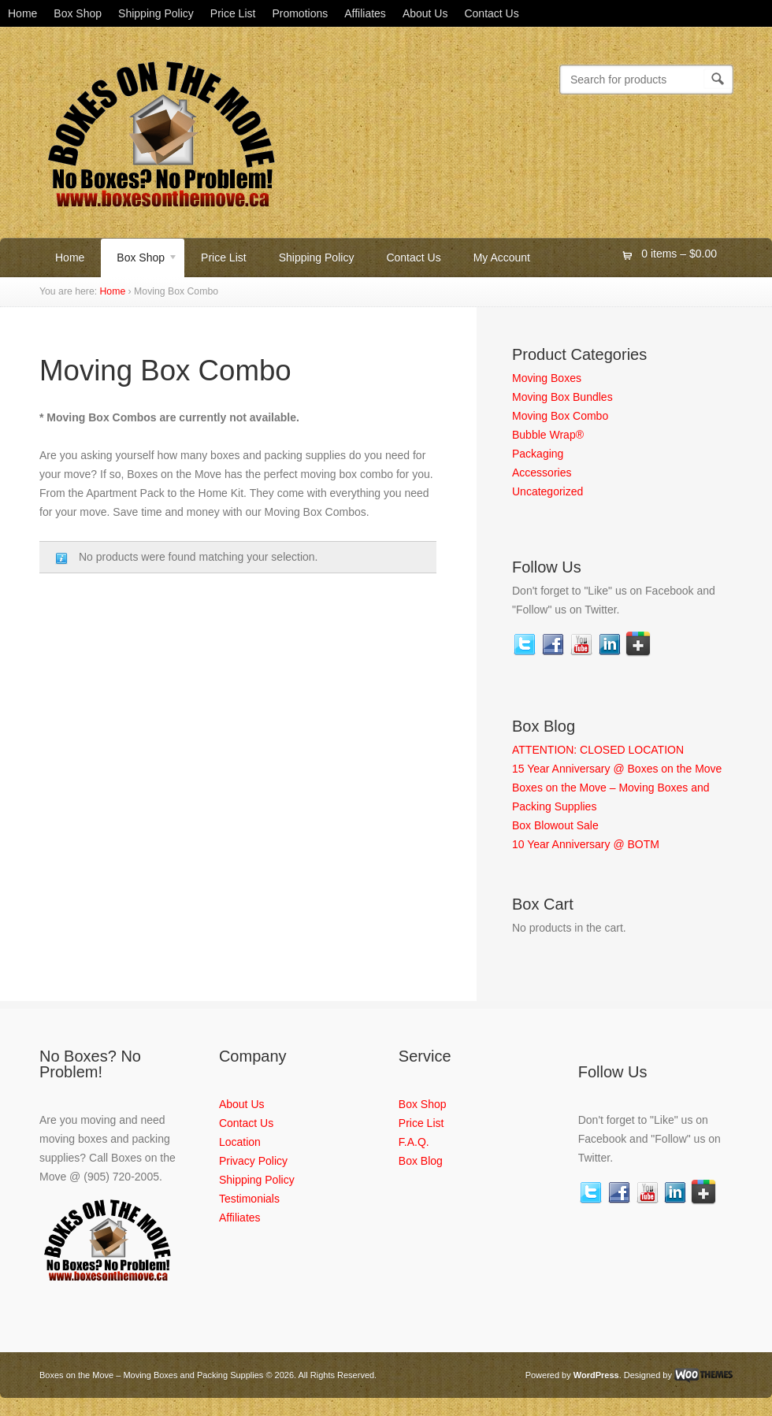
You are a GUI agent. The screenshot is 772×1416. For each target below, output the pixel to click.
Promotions (300, 13)
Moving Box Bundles (562, 397)
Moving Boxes (546, 378)
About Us (425, 13)
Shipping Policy (156, 13)
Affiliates (365, 13)
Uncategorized (547, 491)
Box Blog (421, 1161)
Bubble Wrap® (548, 434)
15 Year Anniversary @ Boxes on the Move (617, 768)
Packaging (537, 453)
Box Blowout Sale (555, 825)
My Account (501, 257)
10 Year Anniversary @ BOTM (585, 844)
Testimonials (249, 1198)
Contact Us (491, 13)
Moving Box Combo (560, 416)
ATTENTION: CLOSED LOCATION (598, 749)
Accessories (541, 472)
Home (22, 13)
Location (240, 1142)
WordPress (596, 1375)
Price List (233, 13)
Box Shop (78, 13)
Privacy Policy (253, 1161)
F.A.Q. (414, 1142)
